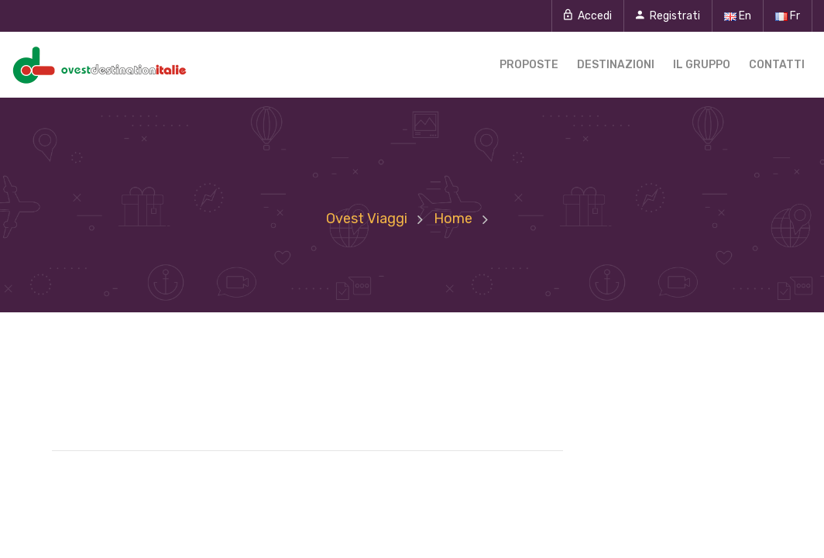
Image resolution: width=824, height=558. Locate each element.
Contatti (777, 64)
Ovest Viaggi (366, 218)
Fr (787, 15)
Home (453, 218)
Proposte (529, 64)
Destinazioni (615, 64)
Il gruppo (701, 64)
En (737, 15)
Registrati (668, 15)
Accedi (588, 15)
